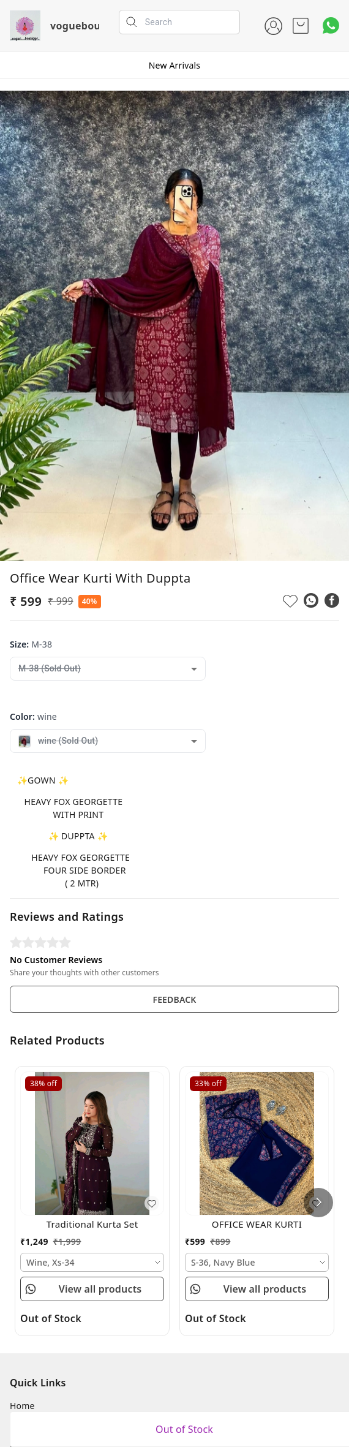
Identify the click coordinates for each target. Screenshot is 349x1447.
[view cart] (300, 26)
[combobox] (108, 669)
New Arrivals (174, 65)
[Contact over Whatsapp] (331, 25)
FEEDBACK (174, 999)
